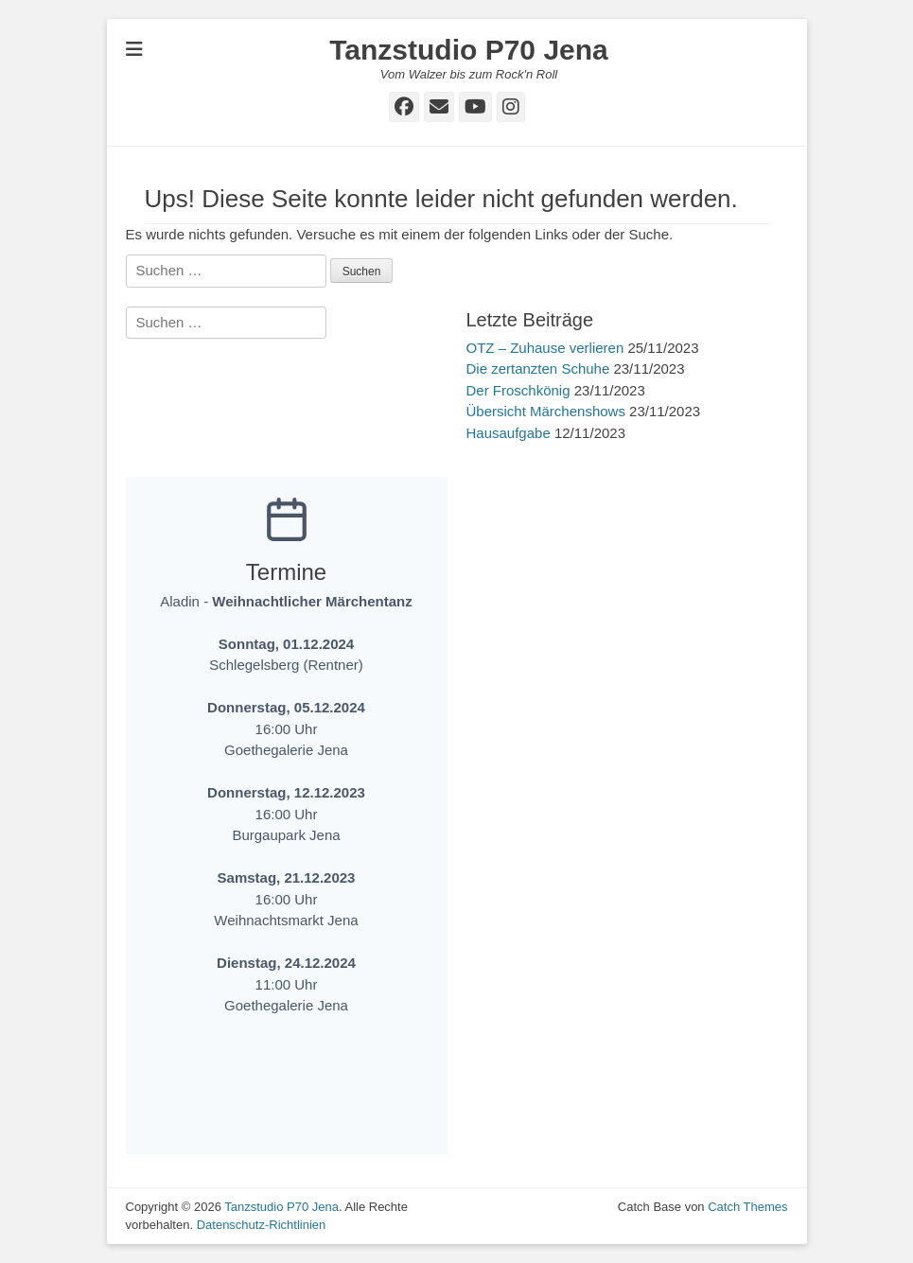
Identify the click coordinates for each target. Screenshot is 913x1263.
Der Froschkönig (518, 390)
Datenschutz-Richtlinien (261, 1225)
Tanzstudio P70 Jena (468, 49)
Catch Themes (747, 1207)
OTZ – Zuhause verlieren (545, 348)
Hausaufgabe (508, 433)
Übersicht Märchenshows (545, 411)
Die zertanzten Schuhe (538, 368)
